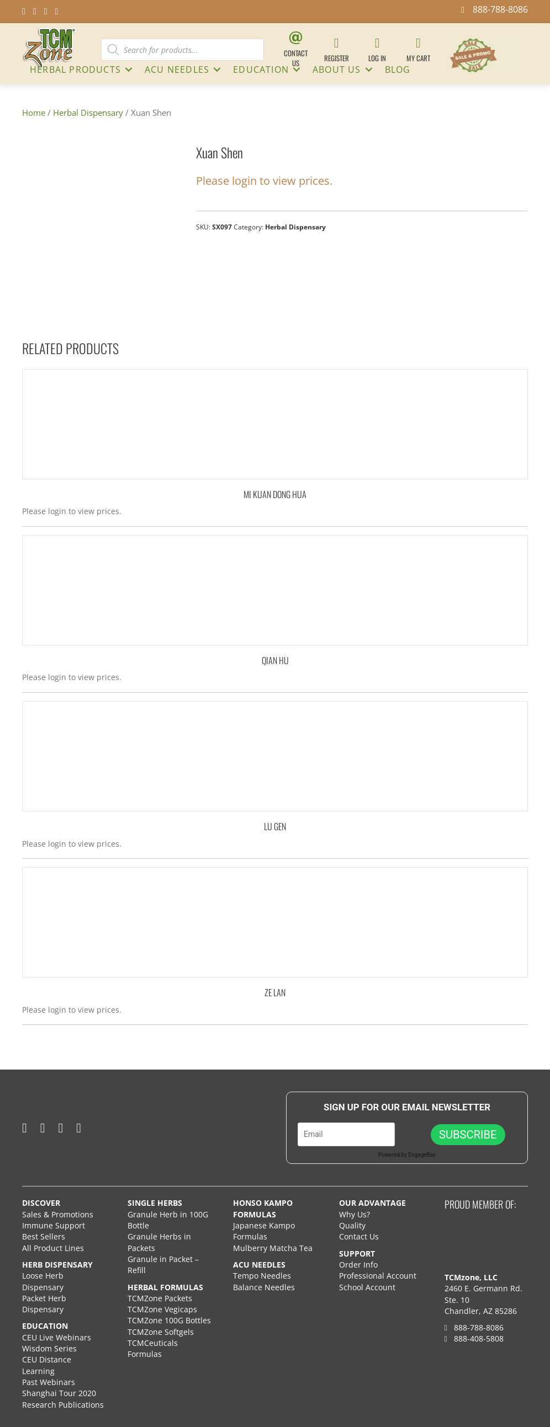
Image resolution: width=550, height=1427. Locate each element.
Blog (398, 69)
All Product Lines (53, 1248)
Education (261, 69)
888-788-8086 (474, 1327)
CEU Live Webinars (56, 1337)
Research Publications (63, 1404)
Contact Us (359, 1236)
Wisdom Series (49, 1348)
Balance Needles (264, 1287)
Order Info (359, 1264)
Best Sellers (43, 1236)
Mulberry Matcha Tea (273, 1248)
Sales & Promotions (57, 1214)
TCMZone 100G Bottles (169, 1320)
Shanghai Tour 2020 (59, 1393)
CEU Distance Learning (46, 1365)
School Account (367, 1287)
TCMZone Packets (160, 1298)
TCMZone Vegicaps (162, 1309)
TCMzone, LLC (471, 1277)
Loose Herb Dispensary (43, 1281)
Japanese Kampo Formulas (264, 1231)
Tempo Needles (263, 1275)
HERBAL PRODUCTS (75, 69)
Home (33, 112)
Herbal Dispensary (88, 112)
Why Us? (354, 1214)
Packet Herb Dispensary (44, 1303)
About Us (337, 69)
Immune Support (53, 1225)
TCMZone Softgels (161, 1332)
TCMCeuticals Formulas (153, 1348)
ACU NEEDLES (177, 69)
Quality (352, 1225)
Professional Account (377, 1275)
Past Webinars (48, 1382)
